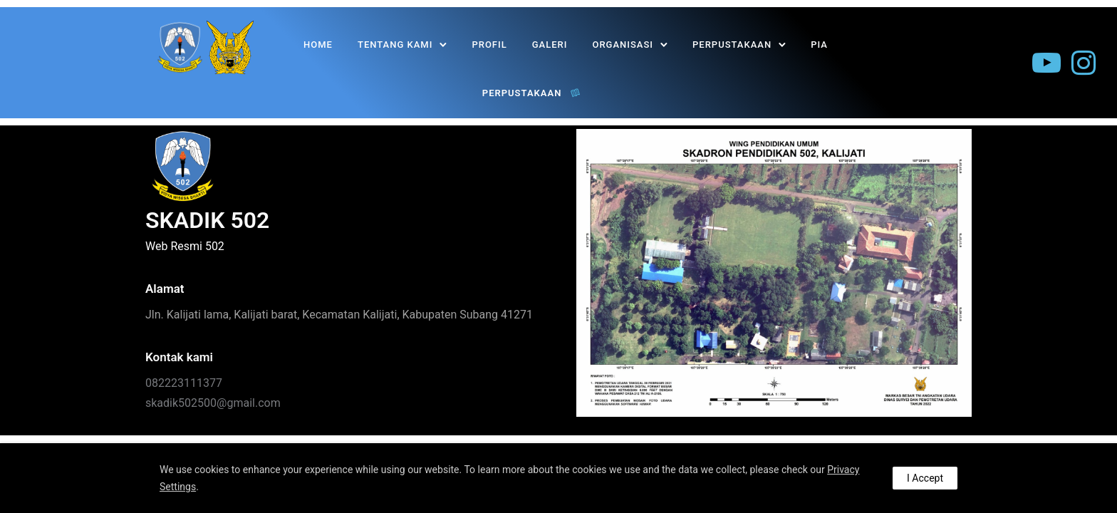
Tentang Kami (395, 44)
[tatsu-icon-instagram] (1083, 63)
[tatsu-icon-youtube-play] (1046, 63)
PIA (819, 44)
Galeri (550, 44)
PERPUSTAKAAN (731, 44)
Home (318, 44)
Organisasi (623, 44)
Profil (489, 44)
